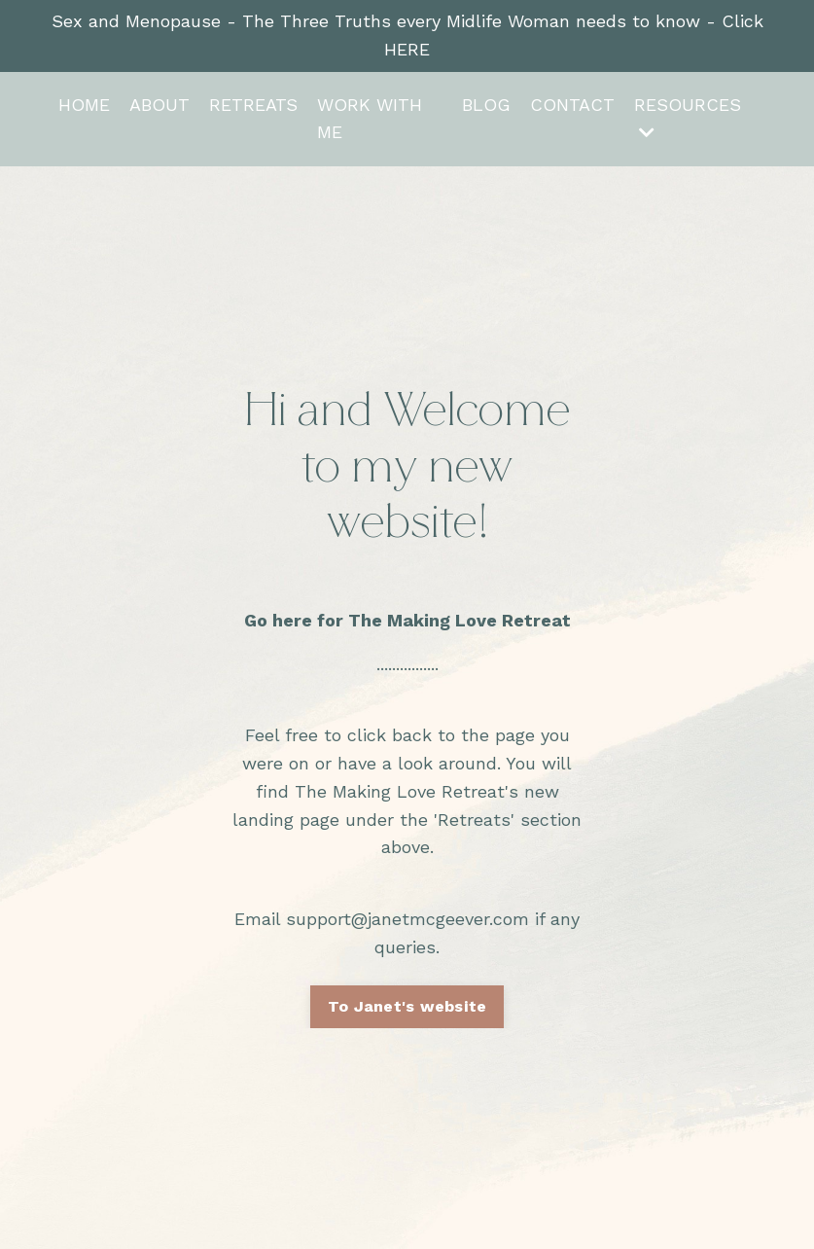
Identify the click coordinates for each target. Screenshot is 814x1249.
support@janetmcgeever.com (407, 919)
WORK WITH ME (369, 118)
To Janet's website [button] (407, 1006)
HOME (84, 104)
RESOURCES (687, 118)
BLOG (486, 104)
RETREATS (253, 104)
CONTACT (572, 104)
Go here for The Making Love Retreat (407, 620)
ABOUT (159, 104)
